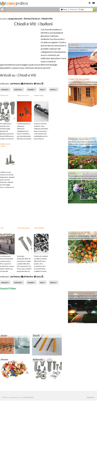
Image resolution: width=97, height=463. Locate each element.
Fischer (4, 335)
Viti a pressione (23, 228)
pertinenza (15, 83)
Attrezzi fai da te (32, 18)
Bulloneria (4, 95)
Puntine (4, 359)
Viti (2, 228)
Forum (64, 9)
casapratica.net (15, 18)
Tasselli (36, 335)
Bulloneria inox (23, 95)
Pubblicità (90, 397)
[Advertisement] (27, 16)
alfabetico (29, 83)
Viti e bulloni (39, 228)
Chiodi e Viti (46, 18)
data (38, 83)
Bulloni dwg (38, 95)
